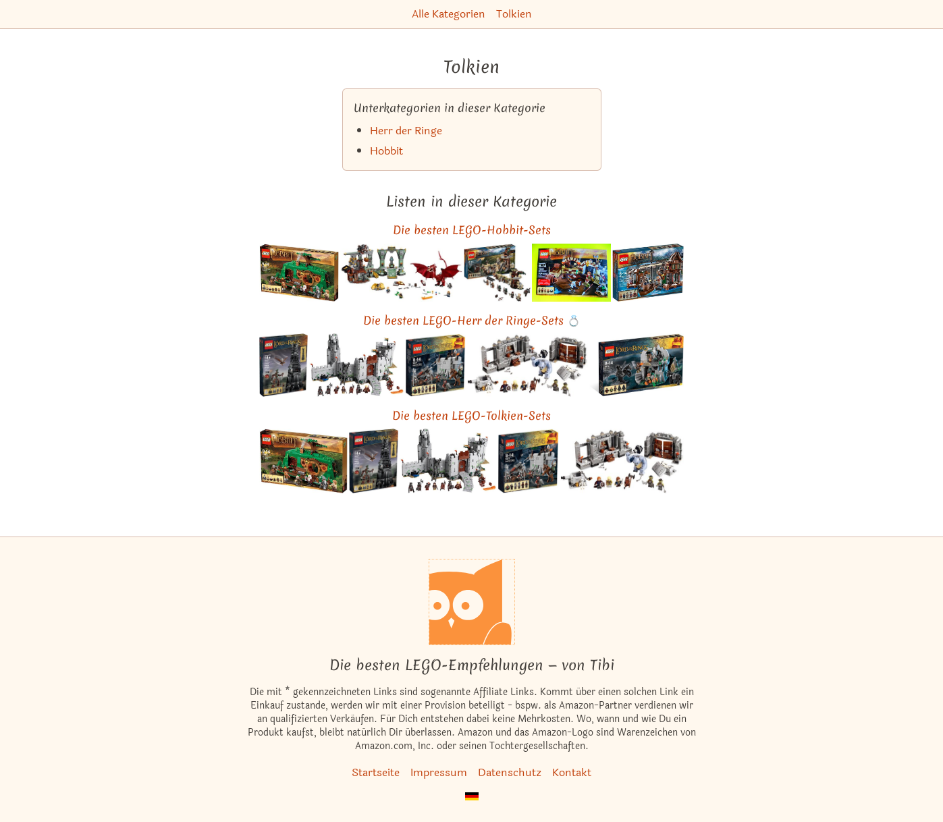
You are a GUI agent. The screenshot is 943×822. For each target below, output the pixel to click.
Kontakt (571, 772)
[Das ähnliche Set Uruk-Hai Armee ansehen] (435, 365)
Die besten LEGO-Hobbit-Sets (472, 230)
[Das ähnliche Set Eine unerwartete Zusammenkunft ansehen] (299, 273)
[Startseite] (472, 602)
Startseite (376, 772)
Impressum (438, 772)
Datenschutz (509, 772)
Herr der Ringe (406, 130)
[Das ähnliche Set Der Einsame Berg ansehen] (401, 273)
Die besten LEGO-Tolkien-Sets (471, 415)
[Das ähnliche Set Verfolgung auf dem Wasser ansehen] (647, 273)
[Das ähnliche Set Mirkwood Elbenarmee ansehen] (497, 273)
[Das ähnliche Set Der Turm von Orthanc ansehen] (283, 365)
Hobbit (386, 150)
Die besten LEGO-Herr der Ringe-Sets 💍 (472, 320)
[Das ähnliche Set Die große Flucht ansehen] (572, 273)
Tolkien (514, 13)
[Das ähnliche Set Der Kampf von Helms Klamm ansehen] (356, 365)
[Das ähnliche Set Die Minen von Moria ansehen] (527, 365)
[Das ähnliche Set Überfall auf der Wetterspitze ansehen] (636, 365)
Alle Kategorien (448, 13)
